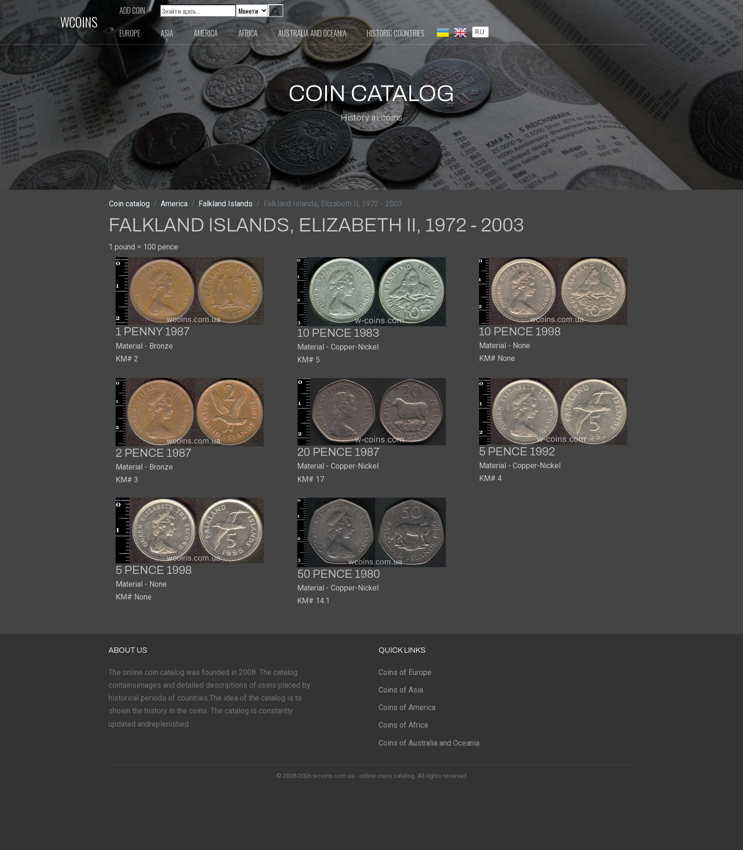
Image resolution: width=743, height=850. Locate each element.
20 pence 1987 (338, 452)
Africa (296, 33)
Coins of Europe (405, 672)
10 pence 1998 (520, 331)
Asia (215, 33)
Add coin (180, 10)
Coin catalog (129, 203)
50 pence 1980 (338, 574)
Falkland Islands (226, 203)
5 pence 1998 (154, 570)
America (254, 33)
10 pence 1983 (338, 333)
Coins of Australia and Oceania (429, 743)
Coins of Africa (403, 725)
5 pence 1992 (517, 451)
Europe (178, 33)
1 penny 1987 (153, 331)
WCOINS (127, 21)
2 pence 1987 (153, 453)
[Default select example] (300, 10)
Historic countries (444, 33)
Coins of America (407, 707)
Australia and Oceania (360, 33)
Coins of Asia (401, 689)
